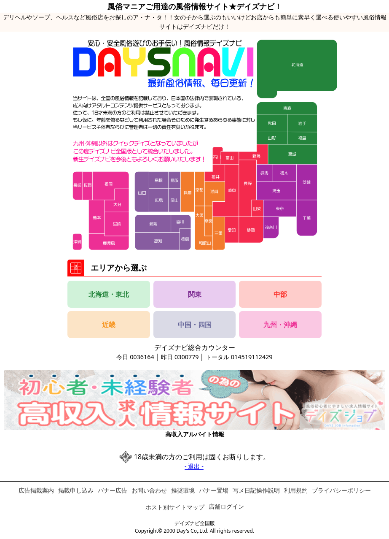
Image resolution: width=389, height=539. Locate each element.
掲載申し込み (76, 490)
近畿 (108, 324)
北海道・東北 (109, 294)
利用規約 (296, 490)
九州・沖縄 (280, 324)
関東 (194, 294)
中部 (280, 294)
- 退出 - (194, 466)
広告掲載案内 (36, 490)
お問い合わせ (149, 490)
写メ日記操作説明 (256, 490)
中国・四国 (195, 324)
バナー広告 (112, 490)
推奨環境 (183, 490)
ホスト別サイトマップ (174, 507)
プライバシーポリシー (341, 490)
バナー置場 (213, 490)
